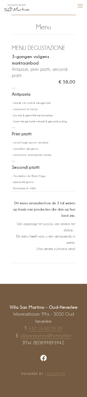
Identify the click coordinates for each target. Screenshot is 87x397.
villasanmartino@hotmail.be (45, 335)
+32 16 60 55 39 (45, 328)
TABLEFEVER (55, 373)
